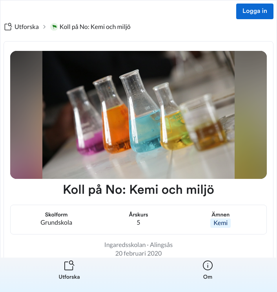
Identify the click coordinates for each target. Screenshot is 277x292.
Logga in (254, 11)
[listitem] (69, 274)
